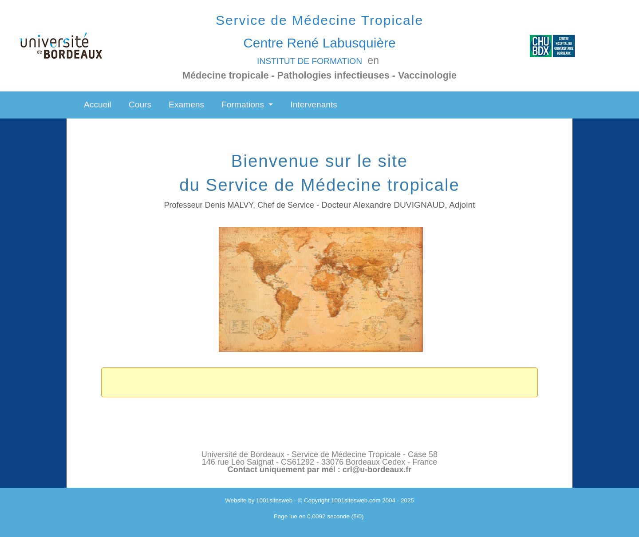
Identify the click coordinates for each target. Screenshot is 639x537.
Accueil (97, 104)
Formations (243, 104)
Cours (140, 104)
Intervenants (313, 104)
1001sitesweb (274, 500)
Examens (186, 104)
